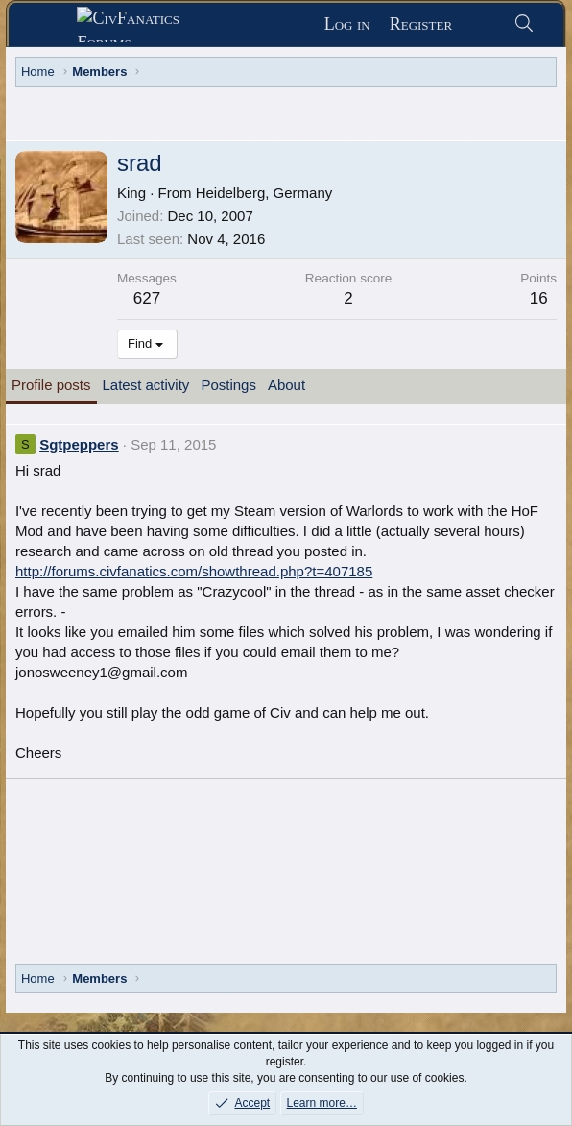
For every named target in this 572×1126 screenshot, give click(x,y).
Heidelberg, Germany (264, 192)
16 (539, 298)
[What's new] (482, 24)
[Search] (523, 24)
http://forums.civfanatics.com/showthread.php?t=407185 (193, 571)
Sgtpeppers (79, 444)
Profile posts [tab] (51, 385)
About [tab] (286, 385)
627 (146, 298)
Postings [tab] (228, 385)
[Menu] (50, 25)
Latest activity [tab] (146, 385)
